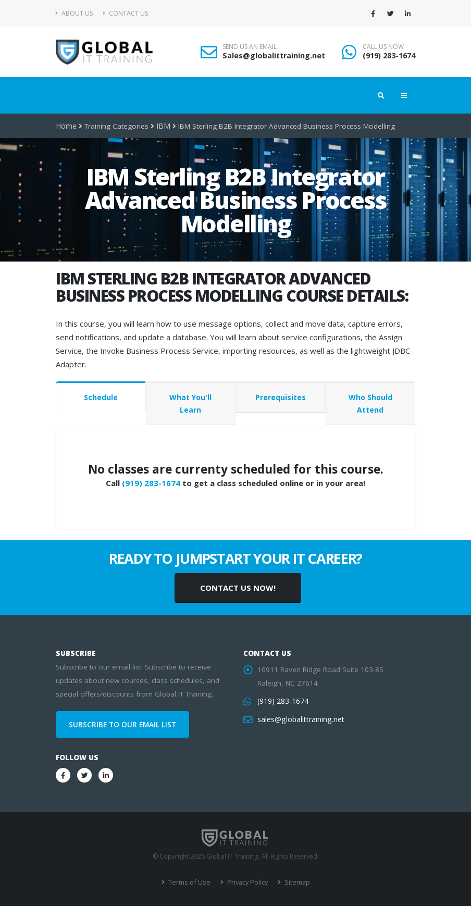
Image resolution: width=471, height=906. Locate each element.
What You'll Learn (190, 403)
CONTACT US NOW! (238, 587)
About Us (74, 13)
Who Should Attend (370, 403)
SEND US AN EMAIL (249, 47)
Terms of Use (189, 882)
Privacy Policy (246, 882)
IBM (162, 126)
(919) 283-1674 (389, 55)
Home (66, 126)
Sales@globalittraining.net (273, 55)
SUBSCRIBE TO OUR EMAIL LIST (122, 724)
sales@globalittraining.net (299, 719)
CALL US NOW (383, 47)
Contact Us (125, 13)
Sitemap (294, 882)
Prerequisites (280, 397)
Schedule (101, 397)
